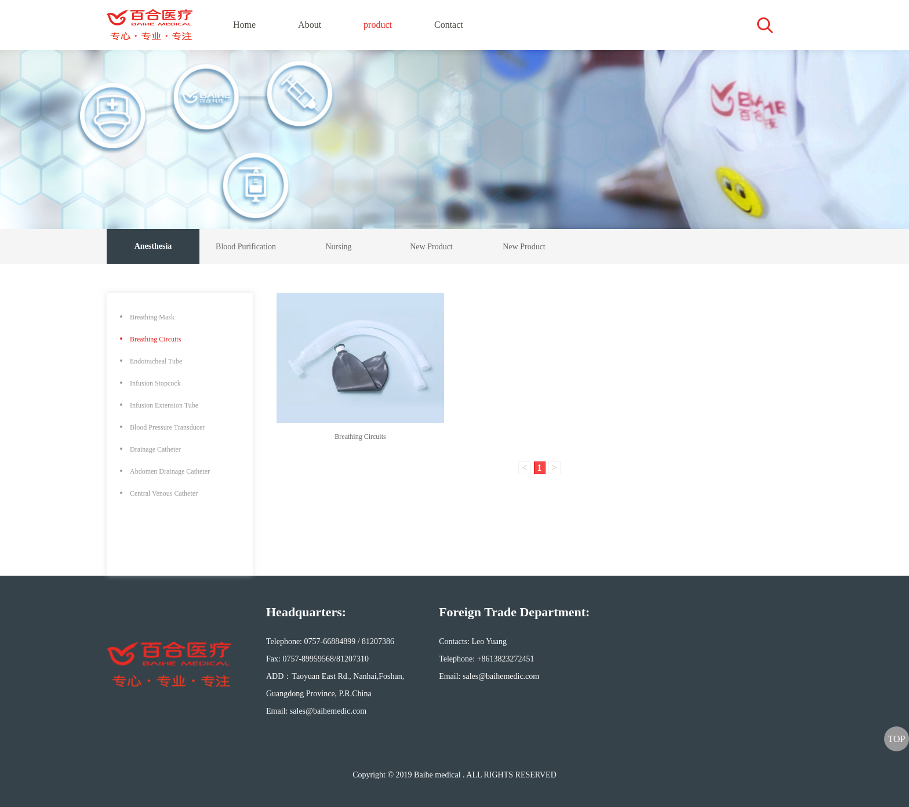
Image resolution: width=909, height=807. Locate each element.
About (309, 25)
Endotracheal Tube (156, 361)
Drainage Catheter (155, 449)
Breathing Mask (152, 317)
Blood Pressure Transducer (167, 427)
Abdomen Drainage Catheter (170, 471)
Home (244, 25)
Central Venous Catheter (164, 493)
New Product (431, 246)
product (377, 25)
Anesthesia (153, 246)
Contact (448, 25)
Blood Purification (246, 246)
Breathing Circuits (155, 339)
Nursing (338, 246)
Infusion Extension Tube (164, 405)
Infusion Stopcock (155, 383)
